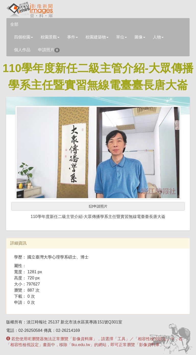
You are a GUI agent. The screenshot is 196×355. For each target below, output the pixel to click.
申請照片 (49, 50)
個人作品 (22, 50)
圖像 (139, 37)
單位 (121, 37)
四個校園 (23, 37)
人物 (158, 37)
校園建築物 (96, 37)
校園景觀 (50, 37)
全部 (14, 24)
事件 (72, 37)
